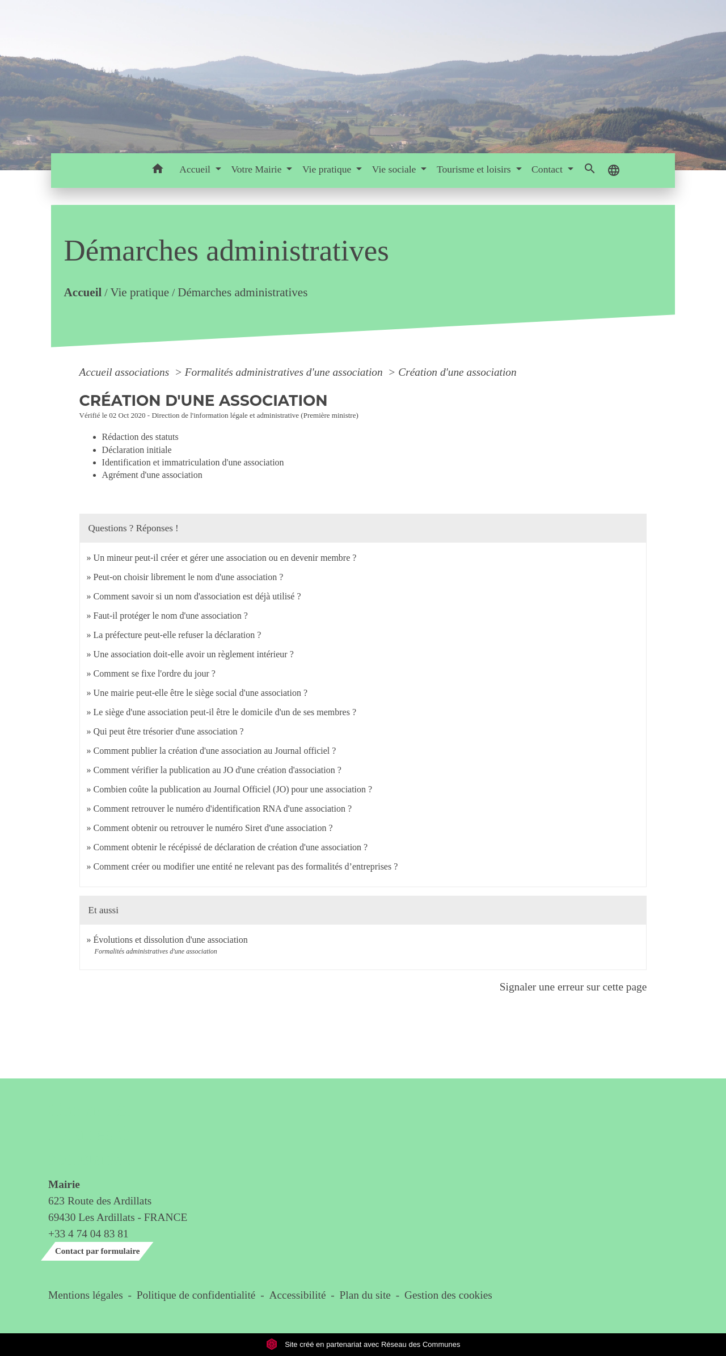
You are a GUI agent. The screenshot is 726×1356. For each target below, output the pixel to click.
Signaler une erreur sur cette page (573, 987)
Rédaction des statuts (140, 437)
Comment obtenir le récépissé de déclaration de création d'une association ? (231, 847)
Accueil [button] (196, 169)
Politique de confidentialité (196, 1295)
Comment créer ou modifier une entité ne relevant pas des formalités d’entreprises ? (246, 866)
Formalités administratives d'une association (285, 372)
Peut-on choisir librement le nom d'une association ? (189, 577)
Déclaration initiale (137, 450)
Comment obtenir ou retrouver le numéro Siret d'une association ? (213, 828)
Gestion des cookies (448, 1295)
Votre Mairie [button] (257, 169)
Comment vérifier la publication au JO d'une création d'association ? (217, 770)
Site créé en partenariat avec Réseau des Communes (363, 1344)
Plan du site (365, 1295)
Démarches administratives (242, 292)
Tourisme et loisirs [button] (475, 169)
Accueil (83, 292)
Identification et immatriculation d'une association (193, 462)
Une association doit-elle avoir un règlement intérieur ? (194, 654)
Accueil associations (125, 372)
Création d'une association (457, 372)
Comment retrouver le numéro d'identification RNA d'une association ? (223, 808)
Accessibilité (297, 1295)
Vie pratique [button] (328, 169)
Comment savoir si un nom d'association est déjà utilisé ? (197, 596)
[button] (157, 170)
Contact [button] (548, 169)
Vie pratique (139, 292)
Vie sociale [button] (395, 169)
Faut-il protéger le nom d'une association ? (171, 615)
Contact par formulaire (97, 1251)
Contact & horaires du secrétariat (92, 1134)
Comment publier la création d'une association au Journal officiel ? (215, 750)
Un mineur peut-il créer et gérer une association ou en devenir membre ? (225, 557)
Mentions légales (85, 1295)
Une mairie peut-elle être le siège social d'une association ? (200, 693)
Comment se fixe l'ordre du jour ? (155, 673)
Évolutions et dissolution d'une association (171, 939)
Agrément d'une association (152, 475)
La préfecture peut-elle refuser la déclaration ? (177, 635)
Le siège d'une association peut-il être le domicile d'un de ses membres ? (225, 712)
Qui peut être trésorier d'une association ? (169, 731)
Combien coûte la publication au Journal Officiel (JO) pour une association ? (233, 789)
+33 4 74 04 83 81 (88, 1234)
